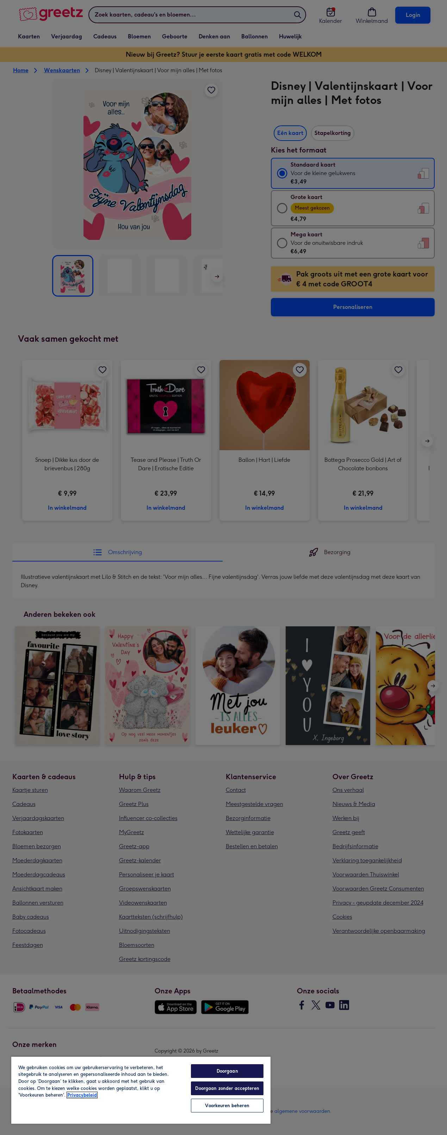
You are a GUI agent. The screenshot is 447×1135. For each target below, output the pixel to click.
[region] (141, 1090)
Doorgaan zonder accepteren (227, 1088)
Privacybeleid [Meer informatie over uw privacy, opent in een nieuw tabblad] (82, 1095)
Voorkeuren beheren (227, 1105)
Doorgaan (227, 1071)
